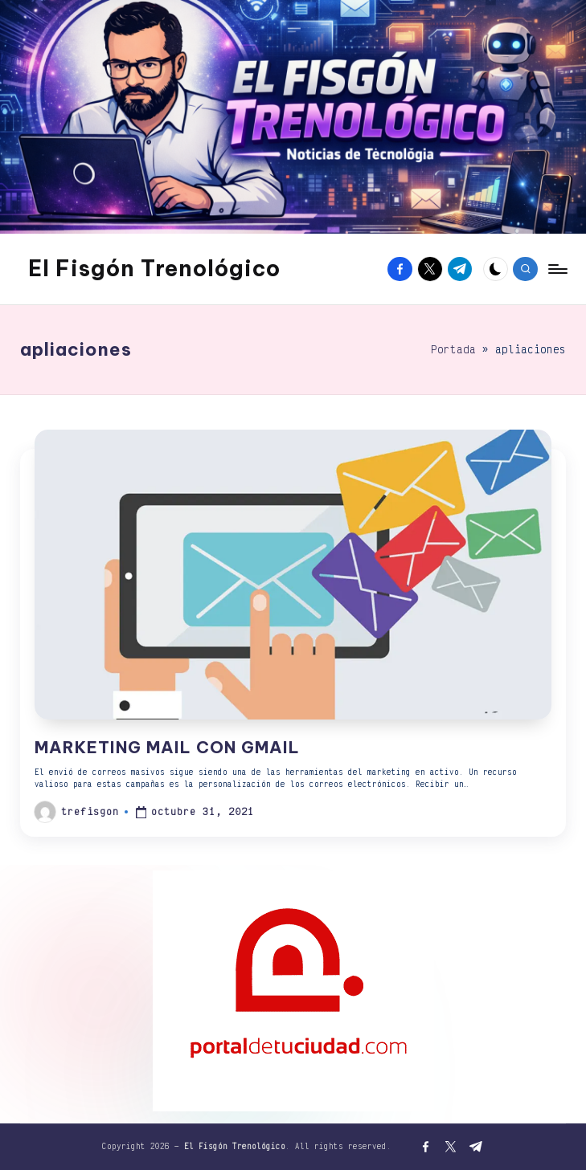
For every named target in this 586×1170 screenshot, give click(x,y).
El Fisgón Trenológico (154, 268)
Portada (453, 349)
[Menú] (556, 269)
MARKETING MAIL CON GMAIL (167, 747)
